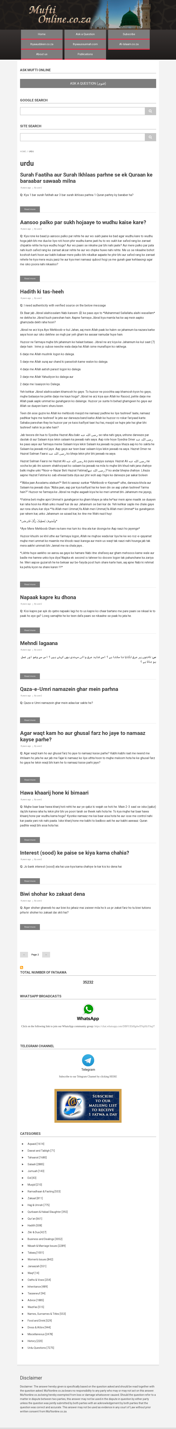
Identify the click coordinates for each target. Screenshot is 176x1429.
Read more (32, 210)
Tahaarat (37, 1157)
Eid (32, 1177)
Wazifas (36, 1307)
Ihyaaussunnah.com (85, 44)
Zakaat (35, 1198)
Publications (85, 54)
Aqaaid (36, 1143)
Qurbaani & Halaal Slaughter (48, 1211)
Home (42, 34)
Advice (36, 1300)
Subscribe (129, 34)
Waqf (33, 1273)
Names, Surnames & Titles (47, 1313)
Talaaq (36, 1252)
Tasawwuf (36, 1293)
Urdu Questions (41, 1347)
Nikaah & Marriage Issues (47, 1245)
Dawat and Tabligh (41, 1150)
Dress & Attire (39, 1327)
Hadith (35, 1225)
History (35, 1341)
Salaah (36, 1164)
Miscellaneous (40, 1334)
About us (41, 54)
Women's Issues (40, 1259)
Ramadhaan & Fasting (44, 1191)
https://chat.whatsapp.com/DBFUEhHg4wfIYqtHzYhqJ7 (125, 1026)
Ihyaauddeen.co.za (41, 44)
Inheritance (38, 1286)
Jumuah (36, 1171)
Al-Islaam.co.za (129, 44)
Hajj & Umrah (39, 1205)
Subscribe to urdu (21, 967)
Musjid (35, 1184)
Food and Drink (40, 1320)
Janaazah (37, 1266)
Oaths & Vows (39, 1279)
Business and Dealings (45, 1239)
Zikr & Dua (37, 1232)
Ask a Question (85, 34)
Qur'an (35, 1218)
